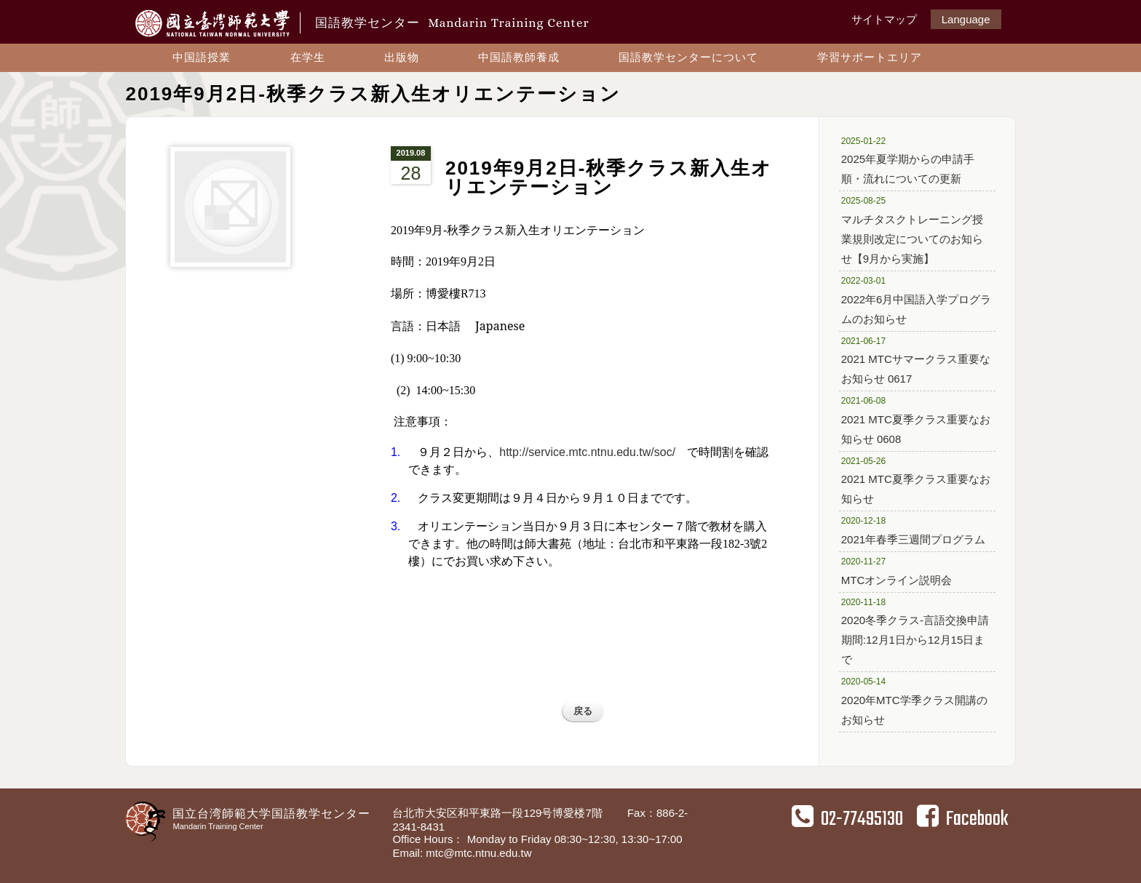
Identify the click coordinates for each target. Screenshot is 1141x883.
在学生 (307, 57)
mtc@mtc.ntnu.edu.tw (478, 853)
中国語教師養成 (519, 57)
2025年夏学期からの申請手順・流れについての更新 (911, 159)
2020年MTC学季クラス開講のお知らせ (914, 700)
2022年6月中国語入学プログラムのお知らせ (916, 299)
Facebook (962, 819)
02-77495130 (847, 819)
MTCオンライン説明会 (911, 570)
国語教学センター (452, 23)
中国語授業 (201, 57)
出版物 (401, 57)
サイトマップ (884, 19)
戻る (582, 711)
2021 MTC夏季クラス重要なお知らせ (915, 480)
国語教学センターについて (688, 57)
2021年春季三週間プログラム (913, 530)
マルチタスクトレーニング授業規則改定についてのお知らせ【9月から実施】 (912, 229)
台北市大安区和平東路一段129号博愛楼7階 (498, 813)
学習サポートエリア (869, 57)
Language (966, 19)
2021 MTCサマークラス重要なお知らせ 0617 (915, 359)
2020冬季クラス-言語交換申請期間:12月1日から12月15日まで (915, 630)
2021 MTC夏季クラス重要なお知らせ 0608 (915, 419)
